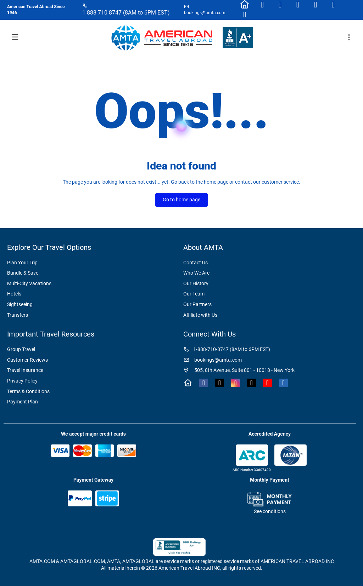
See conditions (270, 511)
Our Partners (197, 304)
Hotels (14, 294)
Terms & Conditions (28, 391)
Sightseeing (20, 304)
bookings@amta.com (204, 12)
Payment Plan (22, 401)
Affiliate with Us (200, 315)
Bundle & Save (22, 273)
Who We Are (196, 273)
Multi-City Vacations (29, 283)
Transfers (17, 315)
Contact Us (195, 262)
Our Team (194, 294)
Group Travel (21, 349)
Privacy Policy (22, 381)
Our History (195, 283)
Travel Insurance (25, 370)
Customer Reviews (27, 360)
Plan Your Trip (22, 262)
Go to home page (181, 199)
